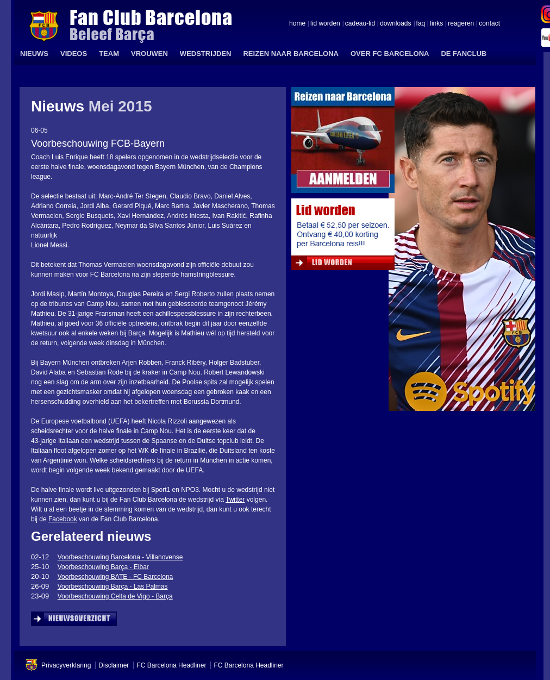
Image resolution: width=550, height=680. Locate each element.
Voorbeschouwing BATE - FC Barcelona (115, 577)
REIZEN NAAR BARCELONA (291, 53)
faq (421, 24)
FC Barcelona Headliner (171, 665)
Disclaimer (113, 665)
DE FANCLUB (463, 53)
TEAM (109, 53)
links (436, 24)
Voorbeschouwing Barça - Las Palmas (113, 586)
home (297, 24)
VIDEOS (73, 53)
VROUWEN (149, 53)
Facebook (62, 519)
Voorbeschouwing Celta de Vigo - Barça (115, 596)
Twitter (235, 499)
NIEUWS (34, 53)
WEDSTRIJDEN (206, 53)
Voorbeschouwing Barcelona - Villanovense (120, 557)
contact (489, 24)
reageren (461, 24)
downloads (395, 24)
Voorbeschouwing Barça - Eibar (103, 567)
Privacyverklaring (66, 665)
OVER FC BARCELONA (390, 53)
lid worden (325, 24)
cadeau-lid (360, 24)
